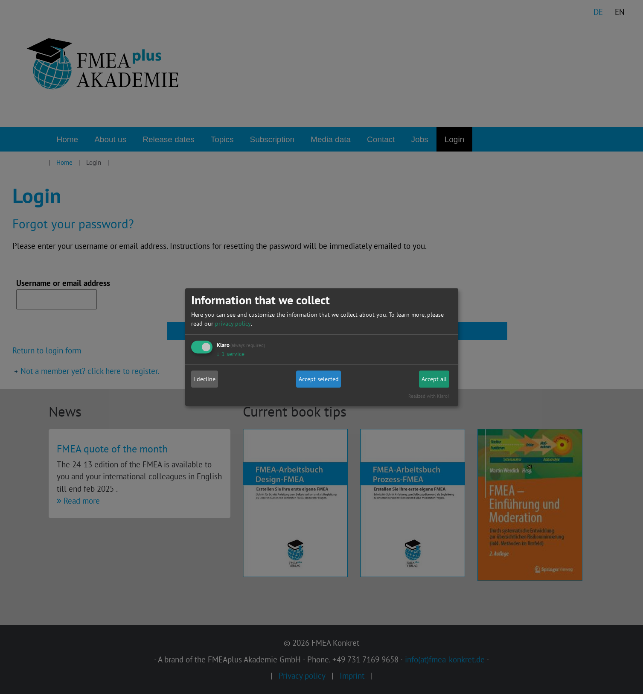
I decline (204, 379)
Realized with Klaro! (428, 396)
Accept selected (319, 379)
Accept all (434, 379)
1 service (230, 354)
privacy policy (233, 323)
